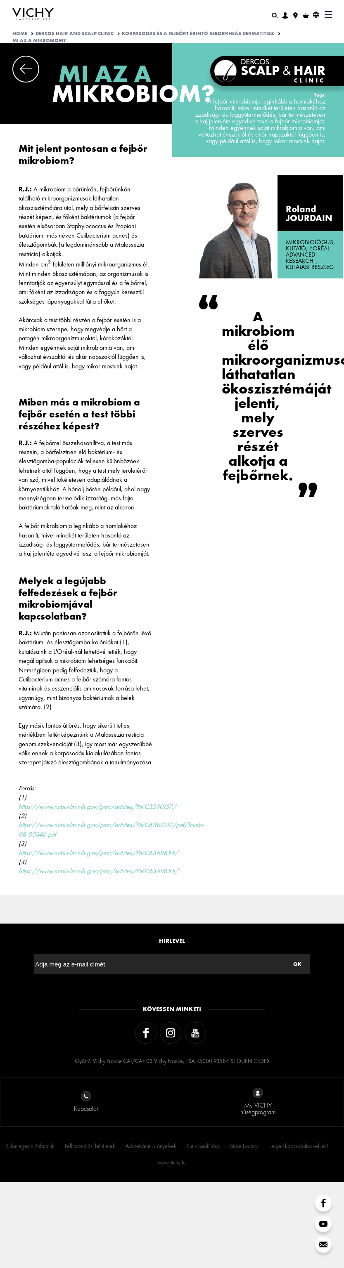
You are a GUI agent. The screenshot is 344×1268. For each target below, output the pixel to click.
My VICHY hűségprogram (257, 1102)
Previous (25, 69)
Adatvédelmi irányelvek (151, 1146)
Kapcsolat (86, 1102)
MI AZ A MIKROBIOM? (39, 40)
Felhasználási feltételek (90, 1146)
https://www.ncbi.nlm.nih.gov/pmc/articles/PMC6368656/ (98, 852)
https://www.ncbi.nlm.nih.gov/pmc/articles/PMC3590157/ (97, 806)
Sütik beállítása (203, 1146)
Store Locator (244, 1146)
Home (19, 33)
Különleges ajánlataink (30, 1146)
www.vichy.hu (172, 1162)
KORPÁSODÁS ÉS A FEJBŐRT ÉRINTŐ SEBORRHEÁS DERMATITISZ (198, 33)
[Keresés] (275, 14)
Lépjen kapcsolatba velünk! (298, 1146)
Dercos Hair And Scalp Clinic (75, 33)
